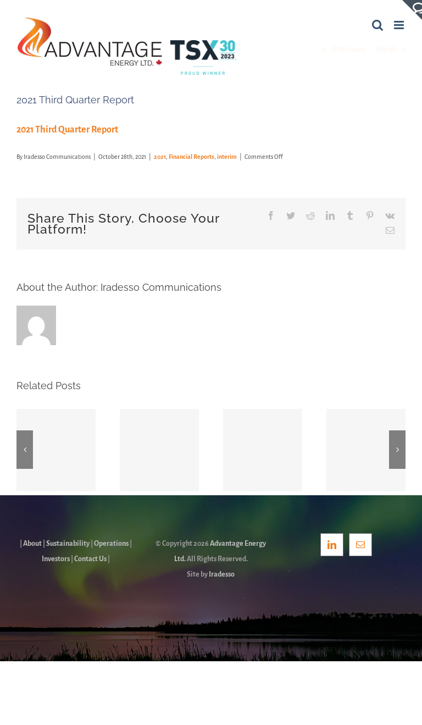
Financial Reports (191, 156)
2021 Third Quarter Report (67, 130)
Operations (111, 543)
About (32, 543)
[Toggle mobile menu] (400, 25)
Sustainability (68, 543)
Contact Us (90, 559)
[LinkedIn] (331, 544)
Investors (56, 559)
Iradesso (222, 574)
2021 (160, 156)
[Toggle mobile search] (377, 25)
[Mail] (360, 544)
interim (227, 156)
